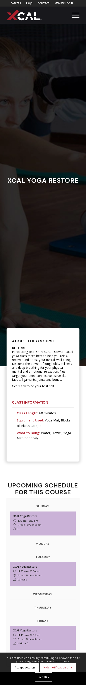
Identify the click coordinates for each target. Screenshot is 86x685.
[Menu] (73, 15)
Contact (44, 3)
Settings (43, 676)
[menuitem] (16, 3)
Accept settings (25, 667)
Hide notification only (58, 667)
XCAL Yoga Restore (25, 556)
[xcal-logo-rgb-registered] (24, 15)
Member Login (64, 3)
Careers (16, 3)
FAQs (29, 3)
